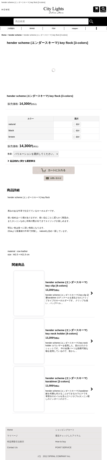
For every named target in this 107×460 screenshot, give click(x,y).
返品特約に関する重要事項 (21, 161)
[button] (103, 9)
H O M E (6, 9)
